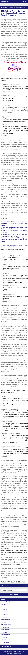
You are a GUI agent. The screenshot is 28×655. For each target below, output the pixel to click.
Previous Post (22, 586)
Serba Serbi (4, 637)
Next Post (5, 586)
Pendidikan (4, 632)
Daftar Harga (4, 617)
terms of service (17, 653)
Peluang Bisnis (5, 627)
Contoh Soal (4, 612)
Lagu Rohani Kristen (6, 624)
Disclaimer (9, 653)
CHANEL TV (4, 609)
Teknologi (3, 639)
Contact (19, 651)
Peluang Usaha (5, 629)
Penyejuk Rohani (5, 634)
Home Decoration (5, 619)
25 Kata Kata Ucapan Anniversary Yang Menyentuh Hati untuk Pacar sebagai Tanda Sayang (14, 223)
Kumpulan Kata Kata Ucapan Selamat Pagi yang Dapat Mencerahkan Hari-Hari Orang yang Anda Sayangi (14, 239)
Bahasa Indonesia (5, 602)
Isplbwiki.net (4, 1)
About (14, 651)
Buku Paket (4, 607)
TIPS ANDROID (5, 642)
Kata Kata (3, 622)
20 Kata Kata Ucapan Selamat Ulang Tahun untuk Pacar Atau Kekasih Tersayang (13, 13)
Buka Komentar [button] (14, 594)
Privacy (23, 651)
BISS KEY (3, 604)
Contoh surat (4, 614)
